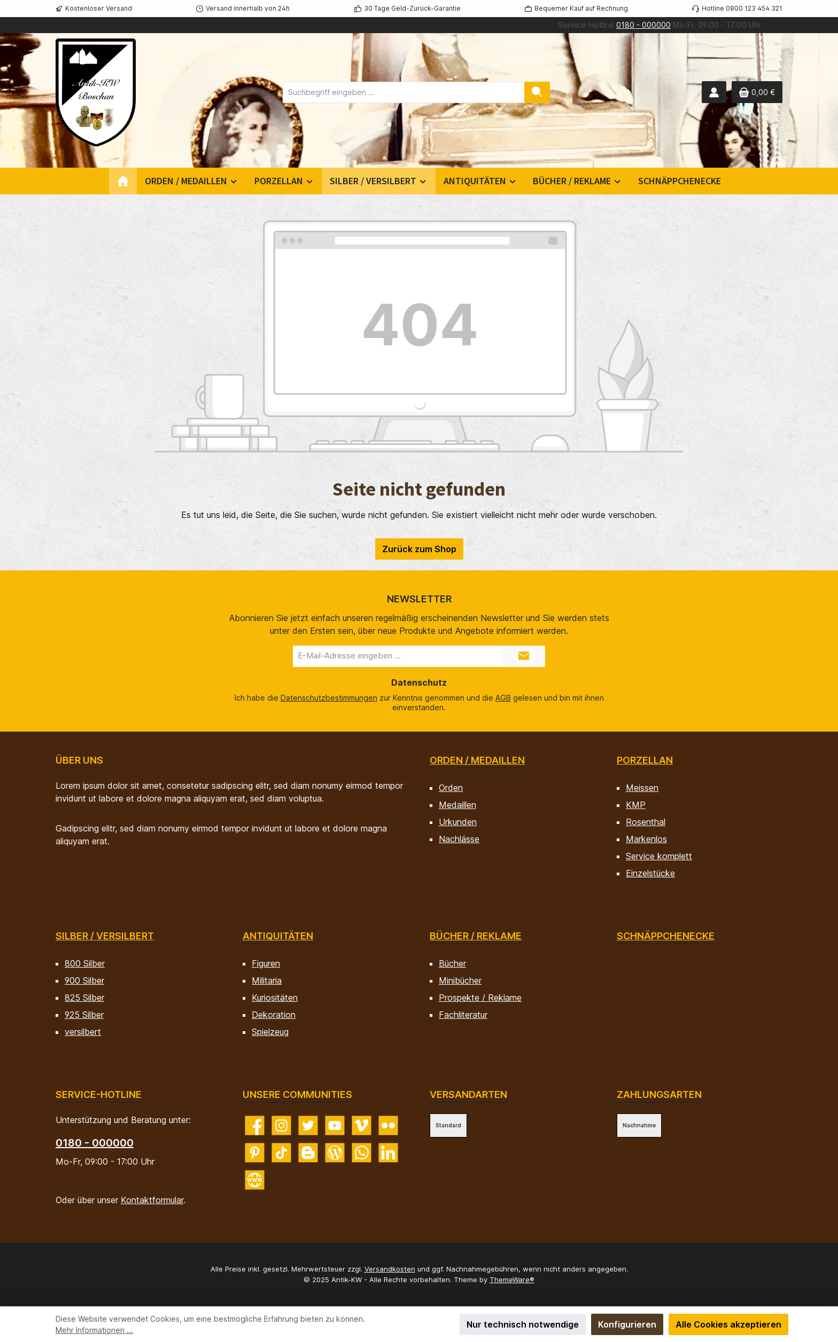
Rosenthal (645, 822)
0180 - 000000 (643, 24)
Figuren (266, 963)
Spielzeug (270, 1031)
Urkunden (458, 822)
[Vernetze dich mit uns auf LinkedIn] (388, 1153)
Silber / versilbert (105, 935)
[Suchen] (537, 92)
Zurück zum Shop (419, 549)
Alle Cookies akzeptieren (728, 1324)
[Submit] (523, 656)
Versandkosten (389, 1269)
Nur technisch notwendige (523, 1324)
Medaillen (457, 804)
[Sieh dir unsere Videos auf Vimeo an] (362, 1125)
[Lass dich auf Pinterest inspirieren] (255, 1153)
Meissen (642, 787)
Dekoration (274, 1014)
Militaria (267, 980)
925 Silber (84, 1014)
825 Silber (84, 997)
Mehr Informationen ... (94, 1330)
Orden (451, 787)
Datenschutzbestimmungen (329, 697)
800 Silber (85, 963)
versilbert (83, 1031)
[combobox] (404, 92)
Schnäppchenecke (666, 935)
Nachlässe (459, 839)
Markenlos (646, 839)
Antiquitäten (278, 935)
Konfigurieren (627, 1324)
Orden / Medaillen (477, 760)
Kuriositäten (275, 997)
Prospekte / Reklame (480, 997)
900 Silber (84, 980)
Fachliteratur (463, 1014)
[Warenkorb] (757, 92)
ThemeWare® (512, 1279)
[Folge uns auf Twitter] (308, 1125)
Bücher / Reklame (476, 935)
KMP (636, 804)
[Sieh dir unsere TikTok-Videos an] (281, 1153)
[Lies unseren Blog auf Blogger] (308, 1153)
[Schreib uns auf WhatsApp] (362, 1153)
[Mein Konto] (714, 92)
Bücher (452, 963)
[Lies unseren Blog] (335, 1153)
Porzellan (645, 760)
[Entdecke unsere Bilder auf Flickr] (388, 1125)
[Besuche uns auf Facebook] (255, 1125)
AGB (503, 697)
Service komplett (659, 856)
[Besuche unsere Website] (255, 1180)
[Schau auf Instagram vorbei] (281, 1125)
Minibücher (460, 980)
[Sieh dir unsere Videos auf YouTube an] (335, 1125)
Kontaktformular (152, 1200)
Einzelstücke (650, 873)
